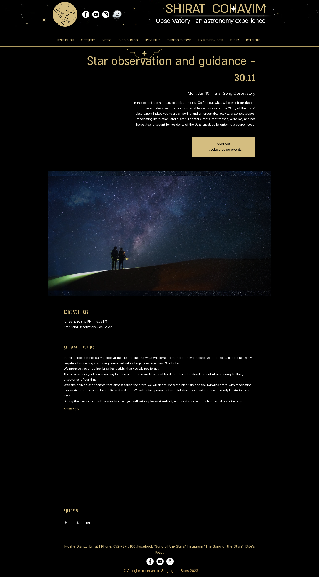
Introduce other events (223, 149)
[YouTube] (95, 14)
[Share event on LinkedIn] (88, 522)
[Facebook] (85, 14)
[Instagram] (105, 14)
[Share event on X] (77, 522)
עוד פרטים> (71, 409)
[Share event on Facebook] (66, 522)
